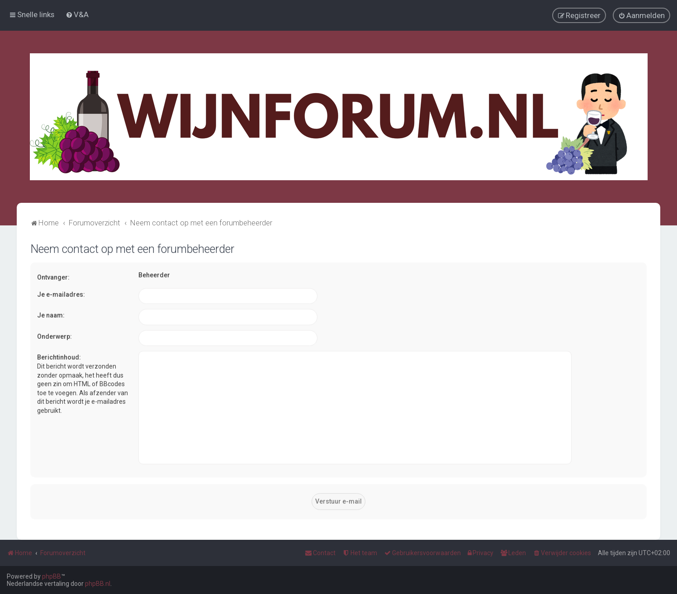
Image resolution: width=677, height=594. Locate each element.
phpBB (51, 576)
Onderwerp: (54, 335)
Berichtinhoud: (59, 356)
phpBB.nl (97, 583)
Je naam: (51, 314)
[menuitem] (77, 14)
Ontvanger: (53, 276)
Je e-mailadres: (61, 293)
